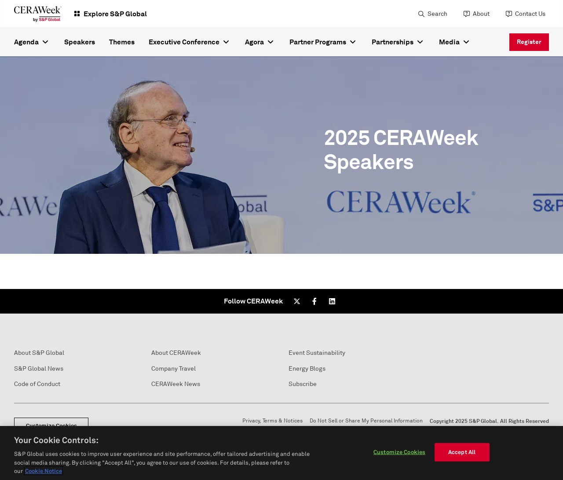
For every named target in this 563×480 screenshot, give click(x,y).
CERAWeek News (175, 384)
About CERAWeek (176, 353)
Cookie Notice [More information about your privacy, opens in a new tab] (43, 470)
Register (529, 42)
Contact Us (530, 14)
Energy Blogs (307, 368)
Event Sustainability (317, 353)
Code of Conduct (37, 384)
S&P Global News (38, 368)
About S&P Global (39, 353)
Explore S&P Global (115, 13)
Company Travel (173, 368)
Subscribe (303, 384)
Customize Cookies (399, 451)
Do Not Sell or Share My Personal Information (366, 421)
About (481, 14)
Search (437, 14)
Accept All (461, 451)
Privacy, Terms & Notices (272, 421)
